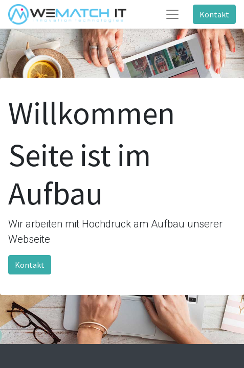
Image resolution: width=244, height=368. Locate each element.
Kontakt (214, 14)
